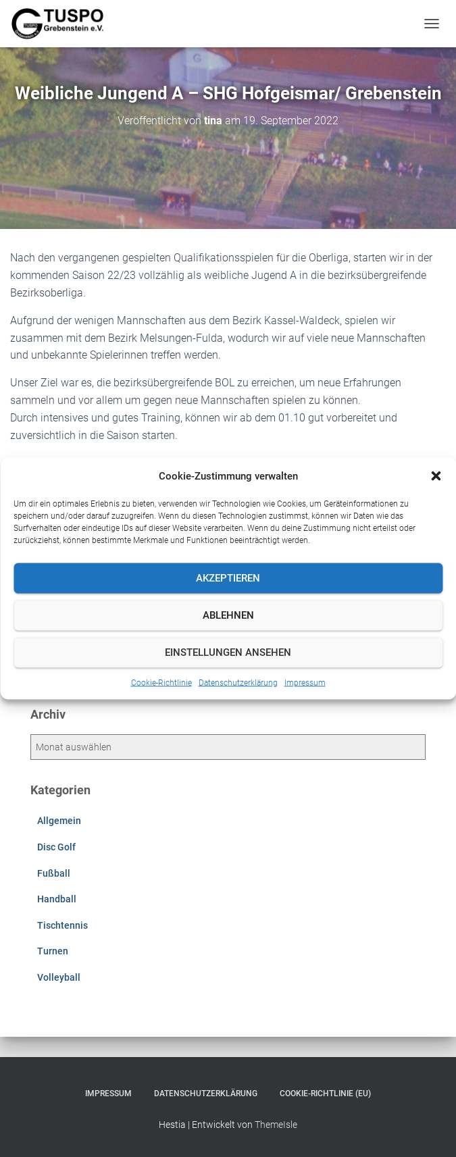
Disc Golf (56, 847)
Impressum (305, 682)
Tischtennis (62, 925)
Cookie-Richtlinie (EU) (325, 1093)
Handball (56, 899)
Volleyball (58, 977)
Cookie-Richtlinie (161, 682)
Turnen (52, 951)
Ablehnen (228, 615)
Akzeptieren (228, 578)
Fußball (53, 873)
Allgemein (59, 820)
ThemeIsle (276, 1124)
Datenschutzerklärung (238, 682)
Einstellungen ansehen (228, 652)
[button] (435, 475)
